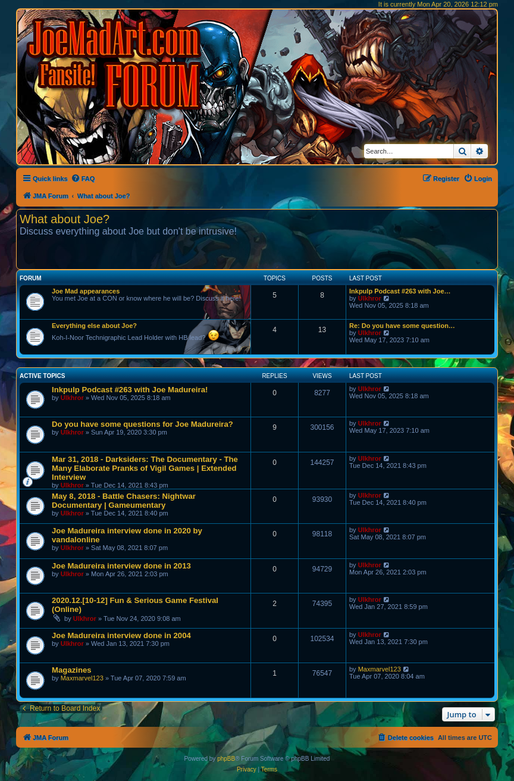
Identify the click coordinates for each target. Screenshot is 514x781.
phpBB (226, 758)
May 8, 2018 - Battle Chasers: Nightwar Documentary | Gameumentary (124, 501)
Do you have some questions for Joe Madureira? (142, 424)
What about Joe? (64, 219)
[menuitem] (83, 178)
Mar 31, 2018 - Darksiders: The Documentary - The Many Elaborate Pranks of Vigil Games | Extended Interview (145, 468)
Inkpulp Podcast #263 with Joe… (400, 291)
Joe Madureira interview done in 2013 (121, 565)
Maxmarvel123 (82, 678)
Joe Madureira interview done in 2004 (121, 635)
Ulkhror (369, 298)
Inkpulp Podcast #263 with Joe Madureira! (130, 389)
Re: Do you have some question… (402, 325)
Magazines (72, 670)
